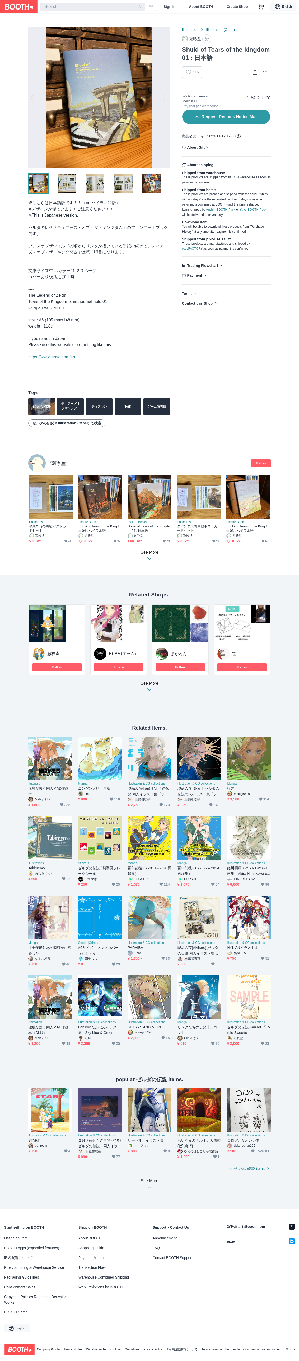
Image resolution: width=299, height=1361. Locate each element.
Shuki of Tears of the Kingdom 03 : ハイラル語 (247, 528)
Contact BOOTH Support (172, 1258)
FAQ (156, 1248)
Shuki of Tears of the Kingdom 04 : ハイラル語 (99, 528)
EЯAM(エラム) (122, 653)
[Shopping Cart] (261, 6)
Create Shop (237, 6)
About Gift (195, 147)
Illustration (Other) (220, 29)
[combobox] (92, 7)
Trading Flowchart (202, 266)
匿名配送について (18, 1258)
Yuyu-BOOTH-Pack (253, 209)
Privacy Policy (153, 1349)
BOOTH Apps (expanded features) (31, 1248)
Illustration (190, 29)
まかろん (179, 653)
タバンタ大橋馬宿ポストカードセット (197, 528)
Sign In (170, 6)
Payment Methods (92, 1258)
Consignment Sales (19, 1287)
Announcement (165, 1238)
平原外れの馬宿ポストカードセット (49, 528)
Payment (194, 275)
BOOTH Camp (15, 1312)
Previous (32, 97)
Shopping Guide (91, 1248)
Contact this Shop (197, 303)
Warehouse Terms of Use (103, 1349)
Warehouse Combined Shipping (103, 1277)
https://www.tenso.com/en (51, 357)
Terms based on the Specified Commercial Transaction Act (242, 1349)
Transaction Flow (92, 1267)
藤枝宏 (53, 653)
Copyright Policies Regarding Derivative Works (36, 1299)
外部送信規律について (182, 1349)
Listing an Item (15, 1238)
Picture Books (87, 522)
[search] (140, 7)
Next (165, 97)
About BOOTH (201, 6)
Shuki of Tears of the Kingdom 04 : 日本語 (149, 528)
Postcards (36, 522)
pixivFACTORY (192, 248)
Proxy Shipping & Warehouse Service (34, 1267)
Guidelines (132, 1349)
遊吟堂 (58, 463)
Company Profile (48, 1349)
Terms (187, 294)
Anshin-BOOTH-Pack (220, 209)
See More (149, 687)
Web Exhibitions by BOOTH (100, 1287)
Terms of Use (73, 1349)
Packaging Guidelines (21, 1277)
